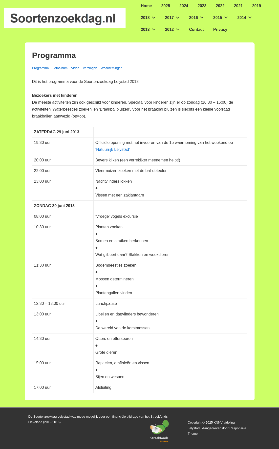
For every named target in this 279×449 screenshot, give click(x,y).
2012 (173, 28)
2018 (149, 16)
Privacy (220, 29)
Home (146, 6)
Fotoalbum (59, 68)
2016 (197, 16)
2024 (183, 6)
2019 (256, 6)
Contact (196, 29)
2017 (173, 16)
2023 (202, 6)
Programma (40, 68)
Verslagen (90, 68)
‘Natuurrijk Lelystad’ (112, 149)
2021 (238, 6)
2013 (149, 28)
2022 (220, 6)
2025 (165, 6)
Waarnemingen (112, 68)
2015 (221, 16)
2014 (245, 16)
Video (75, 68)
